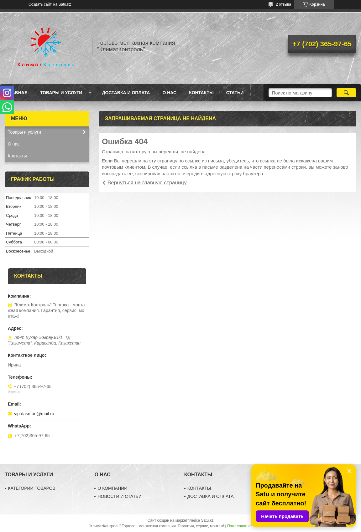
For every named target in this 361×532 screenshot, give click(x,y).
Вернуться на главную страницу (147, 183)
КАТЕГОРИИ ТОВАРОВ (31, 488)
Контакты (201, 92)
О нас (169, 92)
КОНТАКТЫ (199, 488)
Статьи (235, 92)
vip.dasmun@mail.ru (34, 413)
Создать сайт (40, 4)
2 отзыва (283, 4)
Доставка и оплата (126, 92)
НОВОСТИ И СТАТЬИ (119, 496)
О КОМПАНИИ (112, 488)
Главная (17, 92)
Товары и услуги (61, 92)
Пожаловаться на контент (249, 526)
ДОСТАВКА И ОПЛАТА (210, 496)
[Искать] (346, 92)
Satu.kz (207, 520)
